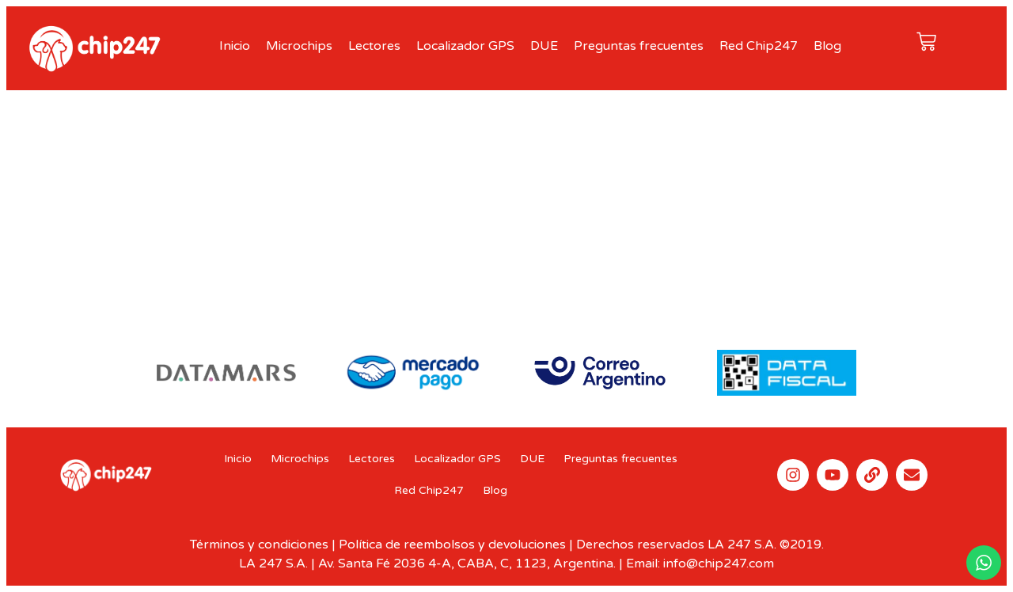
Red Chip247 (758, 46)
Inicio (234, 46)
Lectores (374, 46)
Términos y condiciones (259, 544)
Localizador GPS (465, 46)
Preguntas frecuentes (639, 46)
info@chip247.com (718, 563)
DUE (544, 46)
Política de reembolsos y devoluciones (452, 544)
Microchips (299, 46)
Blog (827, 46)
